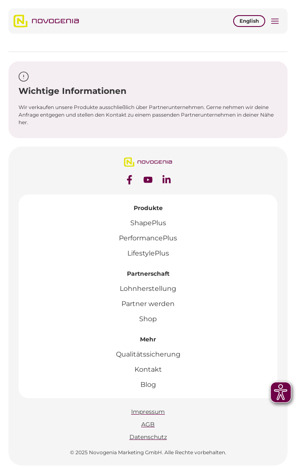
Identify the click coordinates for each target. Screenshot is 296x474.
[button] (275, 22)
